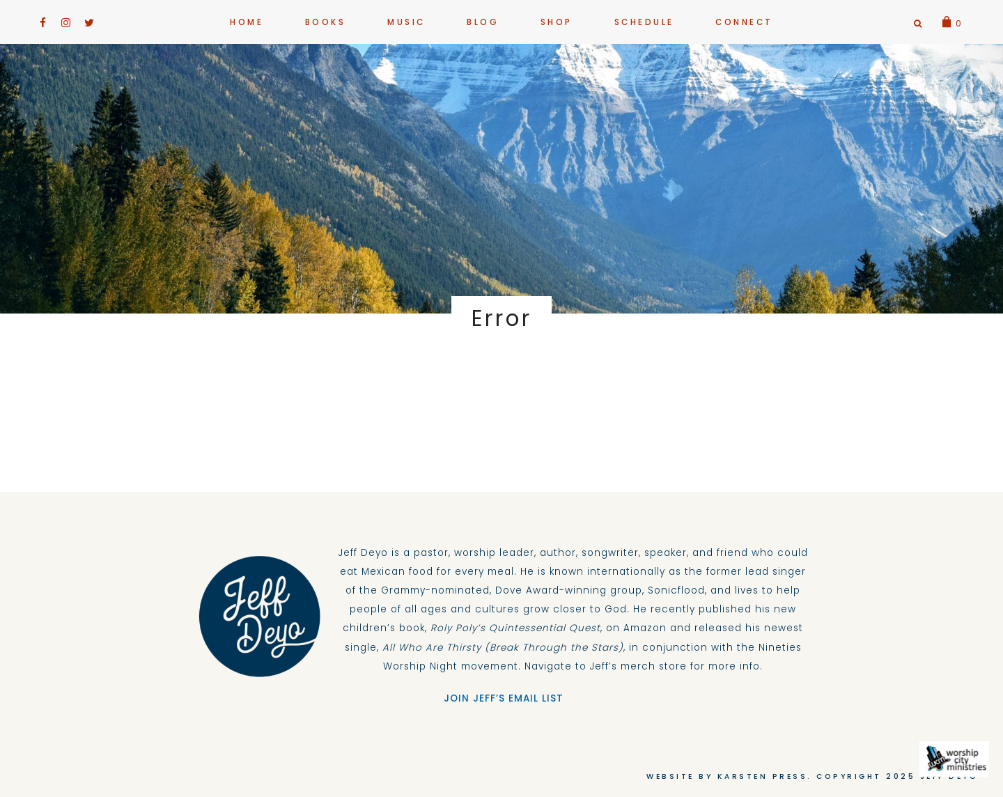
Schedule (644, 22)
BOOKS (325, 22)
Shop (557, 22)
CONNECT (744, 22)
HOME (246, 22)
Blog (483, 22)
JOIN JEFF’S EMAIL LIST (501, 698)
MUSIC (406, 22)
